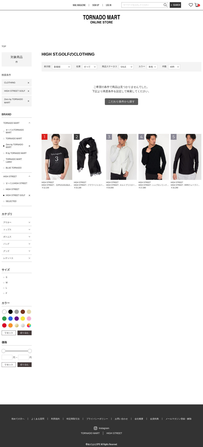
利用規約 (55, 419)
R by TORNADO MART (16, 153)
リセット (8, 333)
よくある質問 (37, 419)
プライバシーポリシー (97, 419)
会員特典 (154, 419)
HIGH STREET (10, 176)
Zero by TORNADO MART (13, 101)
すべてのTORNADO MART (15, 131)
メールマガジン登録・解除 (179, 419)
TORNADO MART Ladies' (14, 160)
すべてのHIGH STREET (16, 183)
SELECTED (11, 201)
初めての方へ (17, 419)
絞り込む (24, 333)
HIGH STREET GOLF (14, 91)
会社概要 (139, 419)
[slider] (3, 351)
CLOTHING (9, 82)
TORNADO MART (11, 123)
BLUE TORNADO (13, 168)
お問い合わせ (121, 419)
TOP (4, 46)
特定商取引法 (73, 419)
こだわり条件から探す (121, 101)
